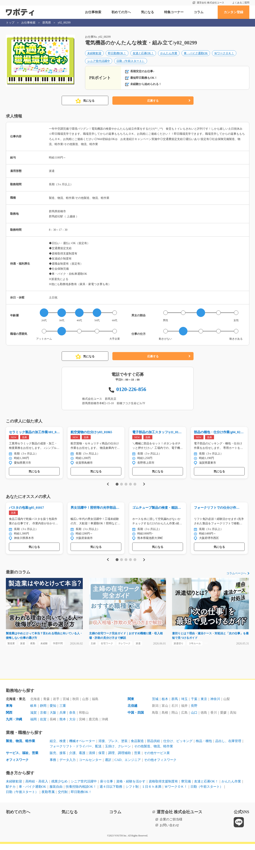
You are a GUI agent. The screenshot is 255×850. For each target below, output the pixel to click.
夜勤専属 (48, 798)
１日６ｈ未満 (151, 792)
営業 (137, 759)
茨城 (155, 705)
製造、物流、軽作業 (20, 747)
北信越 (132, 712)
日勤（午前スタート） (130, 61)
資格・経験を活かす (130, 787)
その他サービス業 (157, 759)
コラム (198, 12)
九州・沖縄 (14, 725)
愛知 (53, 712)
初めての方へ (121, 12)
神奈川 (215, 705)
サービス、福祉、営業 (22, 759)
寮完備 (186, 787)
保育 (101, 759)
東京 (204, 705)
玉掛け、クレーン (118, 752)
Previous (107, 487)
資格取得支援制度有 (163, 787)
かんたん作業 (168, 54)
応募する (152, 104)
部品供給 (153, 747)
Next (144, 487)
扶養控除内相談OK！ (81, 792)
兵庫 (62, 718)
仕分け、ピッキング (178, 747)
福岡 (33, 725)
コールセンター (90, 766)
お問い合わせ (169, 831)
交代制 (63, 798)
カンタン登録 (233, 12)
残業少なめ (59, 787)
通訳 (108, 766)
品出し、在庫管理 (228, 747)
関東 (131, 705)
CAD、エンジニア (128, 766)
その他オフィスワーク (160, 766)
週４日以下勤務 (111, 792)
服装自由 (55, 792)
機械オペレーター (82, 747)
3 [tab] (126, 488)
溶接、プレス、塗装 (113, 747)
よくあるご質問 (240, 2)
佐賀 (43, 725)
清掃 (92, 759)
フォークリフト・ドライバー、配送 (76, 752)
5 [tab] (135, 488)
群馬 (174, 705)
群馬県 (46, 22)
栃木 (165, 705)
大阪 (53, 718)
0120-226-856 (131, 392)
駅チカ (11, 792)
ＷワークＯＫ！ (224, 54)
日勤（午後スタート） (22, 798)
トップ (10, 22)
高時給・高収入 (36, 787)
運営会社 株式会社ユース (210, 2)
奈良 (72, 718)
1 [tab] (117, 488)
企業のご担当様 (171, 825)
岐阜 (33, 712)
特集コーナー (174, 12)
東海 (9, 712)
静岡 (43, 712)
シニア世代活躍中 (98, 61)
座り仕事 (106, 787)
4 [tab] (130, 488)
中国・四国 (136, 718)
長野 (194, 712)
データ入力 (67, 766)
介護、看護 (77, 759)
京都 (43, 718)
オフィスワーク (17, 766)
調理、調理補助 (119, 759)
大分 (72, 725)
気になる (147, 12)
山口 (194, 718)
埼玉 (184, 705)
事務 (53, 766)
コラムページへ (236, 578)
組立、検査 (58, 747)
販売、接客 (58, 759)
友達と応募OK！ (143, 54)
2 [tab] (121, 488)
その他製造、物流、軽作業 (153, 752)
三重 (62, 712)
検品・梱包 (204, 747)
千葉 (194, 705)
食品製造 (137, 747)
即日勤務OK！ (117, 54)
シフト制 (132, 792)
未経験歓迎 (94, 54)
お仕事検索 (93, 12)
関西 (9, 718)
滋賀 (33, 718)
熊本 (62, 725)
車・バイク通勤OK (196, 54)
